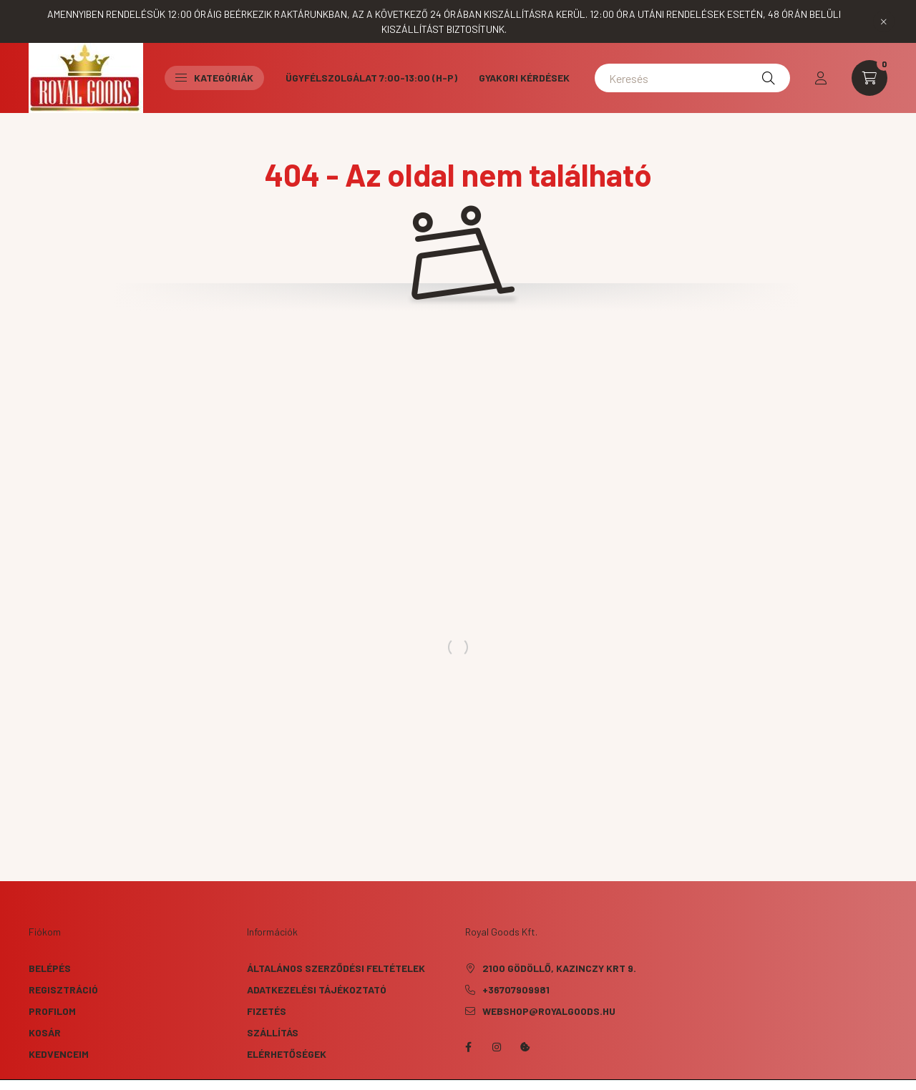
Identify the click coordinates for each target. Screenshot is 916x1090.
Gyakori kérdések (524, 78)
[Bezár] (884, 21)
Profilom (52, 1011)
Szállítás (272, 1032)
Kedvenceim (59, 1054)
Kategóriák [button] (214, 78)
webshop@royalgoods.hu (548, 1011)
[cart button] (869, 78)
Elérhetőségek (286, 1054)
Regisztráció (63, 989)
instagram (496, 1047)
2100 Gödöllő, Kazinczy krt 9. (559, 968)
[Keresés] (692, 78)
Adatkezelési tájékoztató (316, 989)
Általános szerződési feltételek (336, 968)
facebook (468, 1047)
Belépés (50, 968)
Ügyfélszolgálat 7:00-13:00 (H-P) (371, 78)
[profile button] (821, 78)
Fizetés (266, 1011)
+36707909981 (516, 989)
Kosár (45, 1032)
